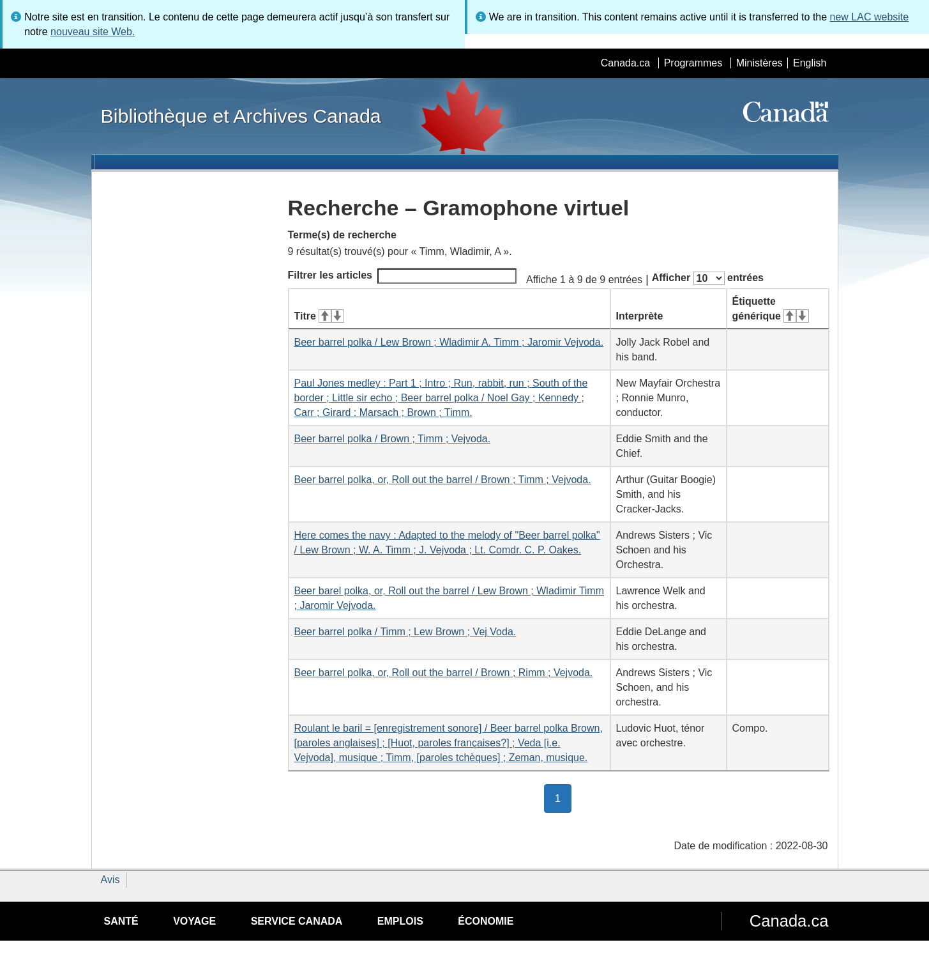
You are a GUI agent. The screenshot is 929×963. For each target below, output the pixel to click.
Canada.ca (625, 63)
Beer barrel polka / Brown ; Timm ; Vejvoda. (392, 438)
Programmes (693, 63)
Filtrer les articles (402, 276)
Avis (110, 879)
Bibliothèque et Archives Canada (241, 116)
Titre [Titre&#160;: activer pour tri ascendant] (319, 316)
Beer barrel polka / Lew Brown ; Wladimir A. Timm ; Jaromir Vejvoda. (449, 342)
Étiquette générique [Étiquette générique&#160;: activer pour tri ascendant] (770, 308)
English (809, 63)
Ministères (759, 63)
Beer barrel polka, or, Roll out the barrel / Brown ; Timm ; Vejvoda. (442, 479)
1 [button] (563, 797)
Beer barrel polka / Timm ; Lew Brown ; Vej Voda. (405, 631)
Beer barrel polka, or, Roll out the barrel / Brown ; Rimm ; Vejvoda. (443, 672)
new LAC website (869, 17)
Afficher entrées (708, 278)
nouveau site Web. (92, 31)
